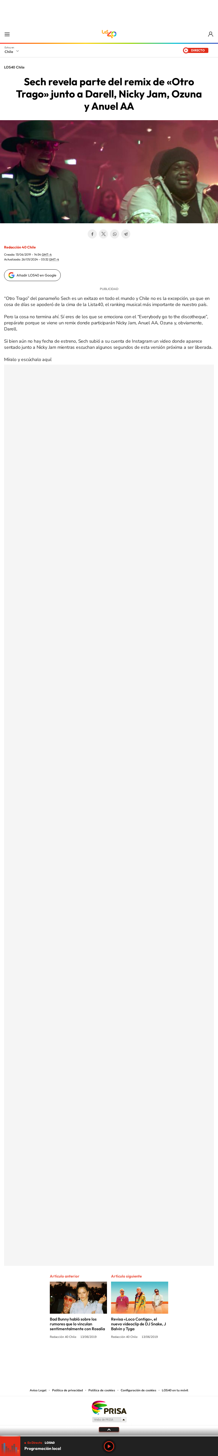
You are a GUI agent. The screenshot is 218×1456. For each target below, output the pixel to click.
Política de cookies (101, 1390)
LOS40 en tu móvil (175, 1390)
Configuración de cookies (138, 1390)
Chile (9, 51)
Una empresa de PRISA (109, 1407)
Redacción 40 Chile (20, 247)
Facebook (92, 234)
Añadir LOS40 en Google (36, 275)
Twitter (103, 234)
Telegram (125, 234)
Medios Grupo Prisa (109, 1420)
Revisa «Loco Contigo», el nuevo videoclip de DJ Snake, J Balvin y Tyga (138, 1323)
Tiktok (78, 1356)
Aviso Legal (38, 1390)
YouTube (99, 1356)
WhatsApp (114, 234)
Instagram (89, 1356)
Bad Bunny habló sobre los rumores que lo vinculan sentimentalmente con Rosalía (77, 1323)
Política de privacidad (67, 1390)
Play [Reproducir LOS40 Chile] (109, 1446)
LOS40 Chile (109, 34)
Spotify (129, 1356)
